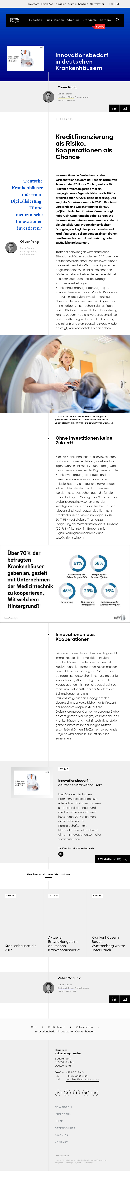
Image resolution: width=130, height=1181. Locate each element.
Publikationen (56, 1027)
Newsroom (32, 4)
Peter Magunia (70, 978)
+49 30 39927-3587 (67, 991)
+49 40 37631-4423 (66, 100)
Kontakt (61, 1142)
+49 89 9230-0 (75, 1072)
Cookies (61, 1135)
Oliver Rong (67, 87)
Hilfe (59, 1121)
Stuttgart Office (66, 988)
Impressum (63, 1114)
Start (34, 1027)
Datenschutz (65, 1128)
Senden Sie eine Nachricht (82, 1079)
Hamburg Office (66, 97)
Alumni (72, 4)
